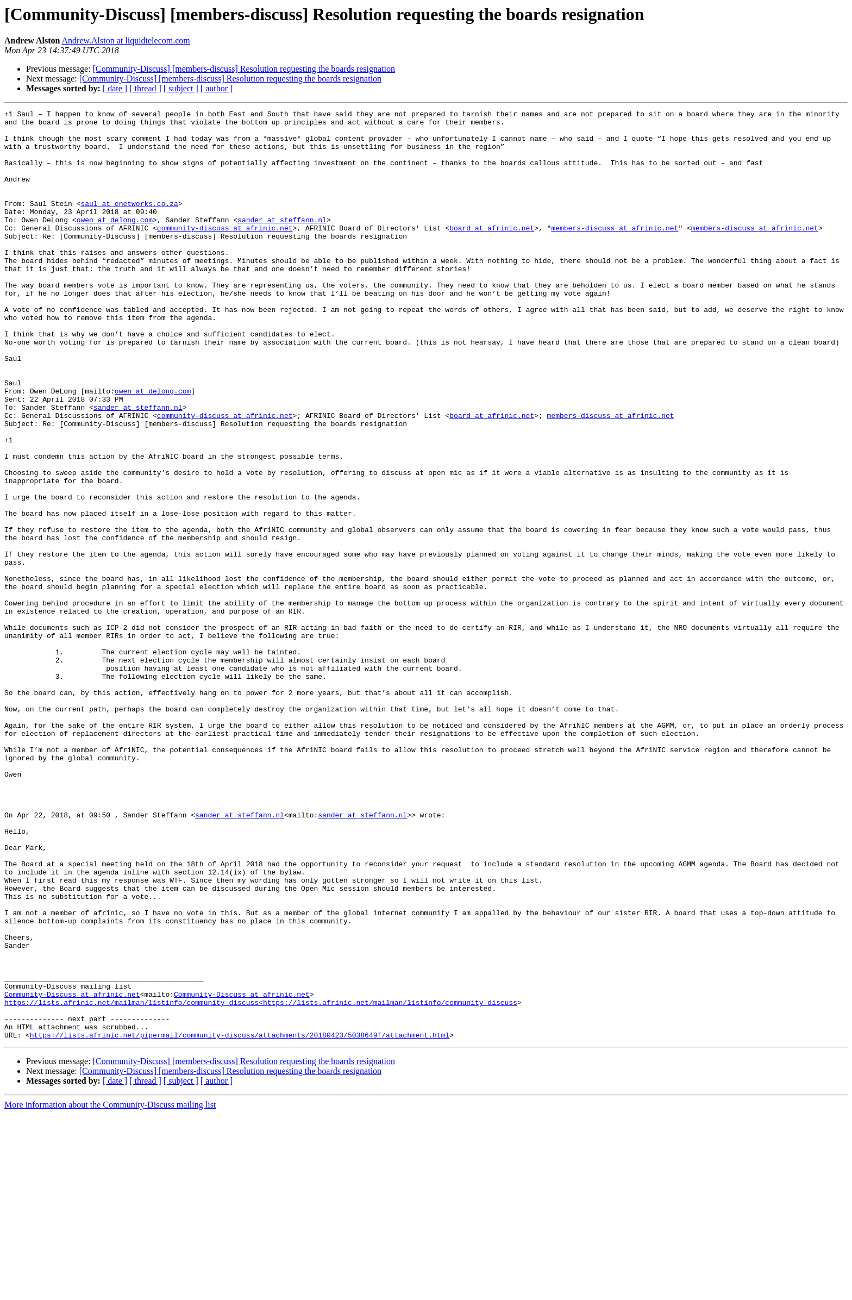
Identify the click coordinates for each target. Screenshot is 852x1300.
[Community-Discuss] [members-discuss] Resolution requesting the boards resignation (244, 68)
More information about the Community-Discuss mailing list (110, 1290)
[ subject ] (181, 88)
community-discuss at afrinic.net (225, 252)
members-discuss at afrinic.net (614, 252)
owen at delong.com (115, 242)
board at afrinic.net (491, 252)
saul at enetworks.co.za (129, 223)
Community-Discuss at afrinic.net (72, 1172)
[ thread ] (145, 88)
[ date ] (115, 88)
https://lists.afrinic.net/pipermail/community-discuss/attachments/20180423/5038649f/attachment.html (239, 1221)
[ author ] (217, 88)
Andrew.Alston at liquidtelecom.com (126, 40)
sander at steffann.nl (282, 242)
